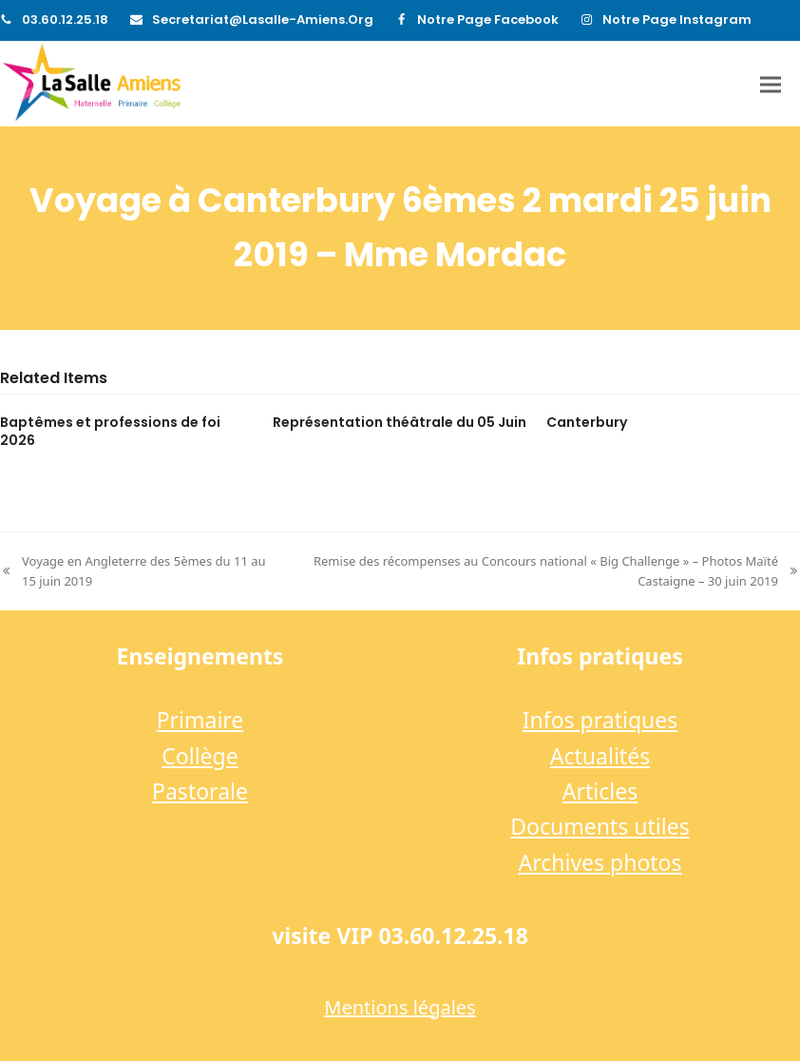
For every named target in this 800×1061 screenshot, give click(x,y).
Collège (200, 756)
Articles (600, 791)
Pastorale (200, 791)
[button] (770, 84)
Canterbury (586, 422)
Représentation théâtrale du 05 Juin (399, 422)
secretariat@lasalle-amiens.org (262, 19)
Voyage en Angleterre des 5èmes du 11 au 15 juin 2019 (133, 571)
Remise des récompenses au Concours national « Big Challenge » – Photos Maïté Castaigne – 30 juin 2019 (546, 571)
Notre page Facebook (488, 19)
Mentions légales (399, 1007)
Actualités (600, 756)
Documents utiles (599, 826)
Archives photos (599, 862)
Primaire (200, 719)
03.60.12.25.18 (65, 19)
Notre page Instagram (677, 19)
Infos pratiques (600, 719)
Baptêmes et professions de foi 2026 (110, 431)
